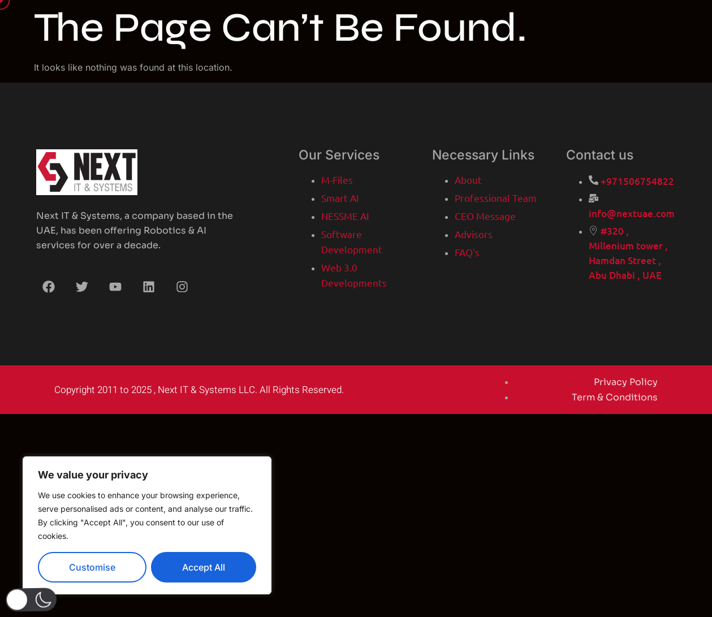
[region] (147, 525)
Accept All (203, 567)
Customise (92, 567)
